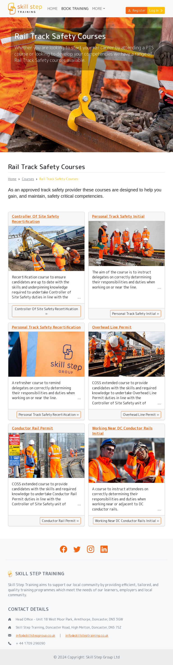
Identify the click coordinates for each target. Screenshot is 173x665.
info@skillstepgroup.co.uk (35, 635)
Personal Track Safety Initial (118, 216)
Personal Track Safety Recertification (46, 327)
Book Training (75, 8)
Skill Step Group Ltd (103, 657)
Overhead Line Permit (112, 327)
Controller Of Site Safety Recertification (35, 219)
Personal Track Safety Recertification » (49, 414)
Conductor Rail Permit (32, 428)
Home (52, 8)
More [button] (97, 8)
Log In (156, 10)
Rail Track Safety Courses (58, 179)
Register (137, 10)
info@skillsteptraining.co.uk (86, 635)
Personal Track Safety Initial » (135, 313)
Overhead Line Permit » (141, 414)
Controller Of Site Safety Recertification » (46, 311)
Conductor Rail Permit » (60, 521)
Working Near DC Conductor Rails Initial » (127, 521)
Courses (28, 179)
